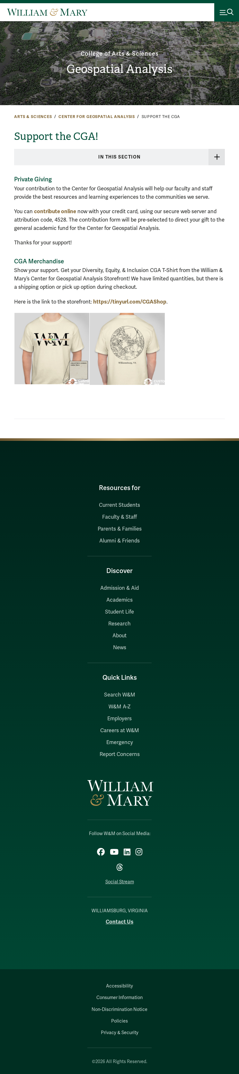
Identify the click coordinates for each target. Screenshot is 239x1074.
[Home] (47, 12)
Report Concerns (120, 754)
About (119, 636)
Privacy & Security (119, 1032)
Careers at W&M (119, 730)
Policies (119, 1021)
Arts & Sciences (33, 116)
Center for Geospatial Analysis (96, 116)
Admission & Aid (119, 588)
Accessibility (119, 986)
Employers (119, 718)
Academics (119, 600)
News (119, 647)
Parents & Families (120, 529)
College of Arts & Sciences (120, 53)
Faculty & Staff (119, 517)
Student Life (119, 612)
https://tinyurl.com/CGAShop (129, 301)
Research (119, 624)
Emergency (119, 742)
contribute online (55, 211)
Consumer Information (119, 997)
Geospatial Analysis (119, 69)
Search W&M (119, 695)
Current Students (119, 505)
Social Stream (119, 882)
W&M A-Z (120, 707)
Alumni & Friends (119, 541)
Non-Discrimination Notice (119, 1009)
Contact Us (119, 921)
